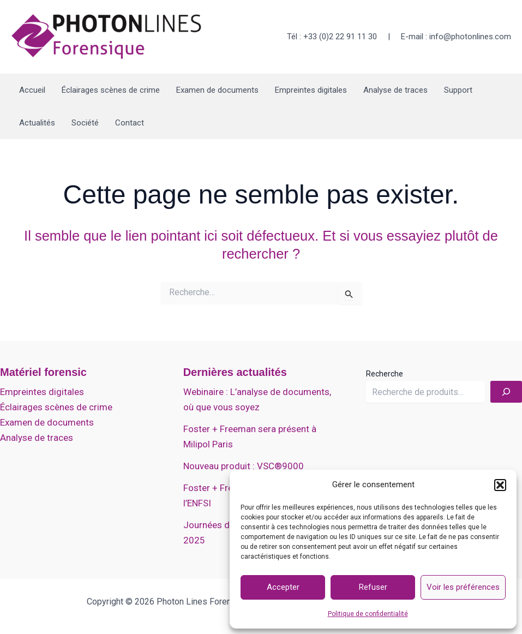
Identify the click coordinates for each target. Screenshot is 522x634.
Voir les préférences (463, 587)
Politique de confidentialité (368, 614)
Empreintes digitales (311, 90)
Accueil (32, 90)
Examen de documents (217, 90)
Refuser (373, 587)
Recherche (384, 373)
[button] (500, 485)
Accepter (283, 587)
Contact (129, 123)
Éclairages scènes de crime (111, 90)
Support (458, 90)
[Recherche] (506, 392)
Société (85, 123)
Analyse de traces (395, 90)
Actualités (37, 123)
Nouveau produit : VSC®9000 (243, 465)
